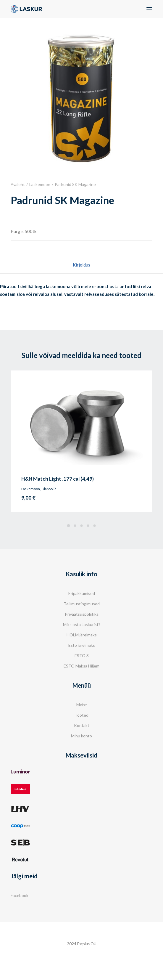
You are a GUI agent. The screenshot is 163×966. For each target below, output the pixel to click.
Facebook (19, 895)
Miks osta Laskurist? (81, 624)
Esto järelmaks (81, 645)
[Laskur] (26, 9)
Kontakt (81, 725)
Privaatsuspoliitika (82, 614)
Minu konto (81, 735)
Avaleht (18, 184)
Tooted (81, 715)
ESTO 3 (82, 655)
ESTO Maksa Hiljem (81, 665)
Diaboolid (49, 489)
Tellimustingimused (82, 603)
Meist (81, 704)
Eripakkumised (81, 593)
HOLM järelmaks (82, 634)
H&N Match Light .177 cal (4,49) (57, 479)
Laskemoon (39, 184)
